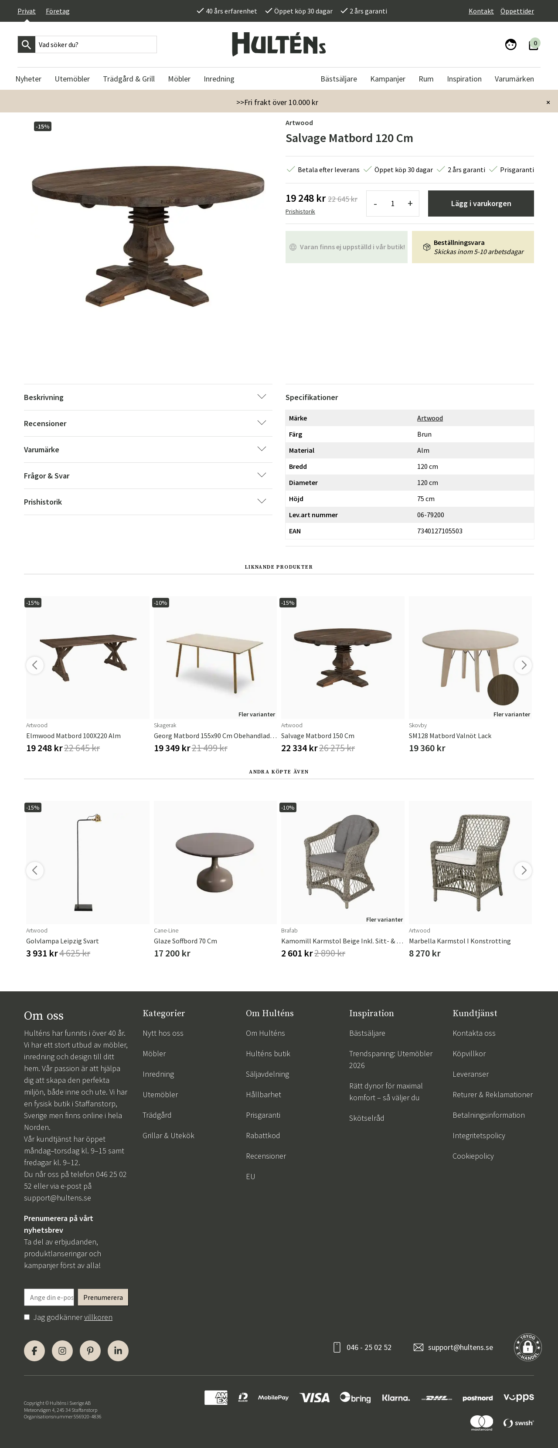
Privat (26, 11)
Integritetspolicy (479, 1135)
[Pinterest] (90, 1350)
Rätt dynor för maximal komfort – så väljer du (386, 1091)
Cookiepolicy (473, 1156)
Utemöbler (160, 1094)
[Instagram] (62, 1350)
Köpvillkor (469, 1053)
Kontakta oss (474, 1033)
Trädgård (157, 1115)
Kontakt (481, 11)
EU (250, 1176)
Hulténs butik (268, 1053)
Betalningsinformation (489, 1115)
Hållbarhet (263, 1094)
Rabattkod (263, 1135)
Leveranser (471, 1074)
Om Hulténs (265, 1033)
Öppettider (517, 11)
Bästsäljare (367, 1033)
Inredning (158, 1074)
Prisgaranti (263, 1115)
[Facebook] (34, 1350)
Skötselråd (366, 1118)
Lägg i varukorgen (481, 203)
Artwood (299, 122)
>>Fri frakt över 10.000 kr (277, 102)
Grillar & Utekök (168, 1135)
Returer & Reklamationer (493, 1094)
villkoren (98, 1317)
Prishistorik (300, 211)
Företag (58, 11)
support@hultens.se (57, 1198)
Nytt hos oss (163, 1033)
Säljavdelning (267, 1074)
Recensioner (266, 1156)
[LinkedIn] (118, 1350)
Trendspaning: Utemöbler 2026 (390, 1059)
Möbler (154, 1053)
